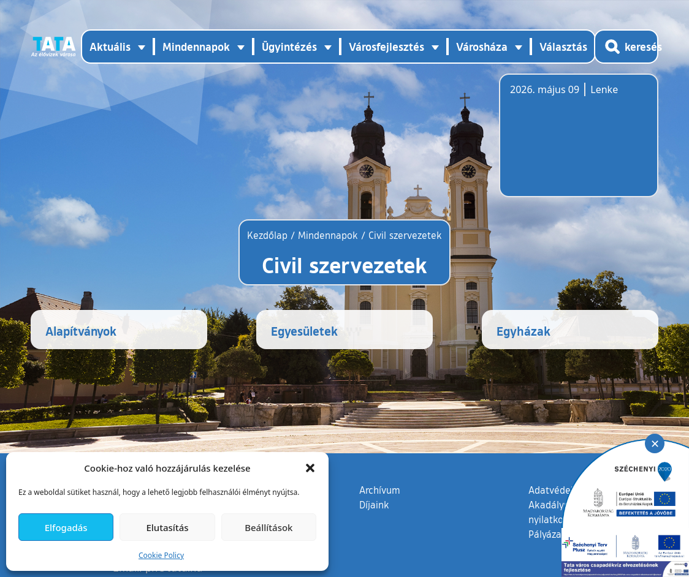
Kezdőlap (269, 235)
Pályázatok (552, 534)
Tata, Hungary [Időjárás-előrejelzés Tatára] (578, 143)
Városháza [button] (482, 46)
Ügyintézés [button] (289, 46)
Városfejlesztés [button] (386, 46)
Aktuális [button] (110, 46)
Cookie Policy (161, 555)
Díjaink (374, 505)
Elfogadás (66, 527)
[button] (310, 468)
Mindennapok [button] (196, 46)
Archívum (379, 489)
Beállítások (268, 527)
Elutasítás (167, 527)
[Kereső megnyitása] (626, 46)
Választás (563, 46)
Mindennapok (328, 235)
